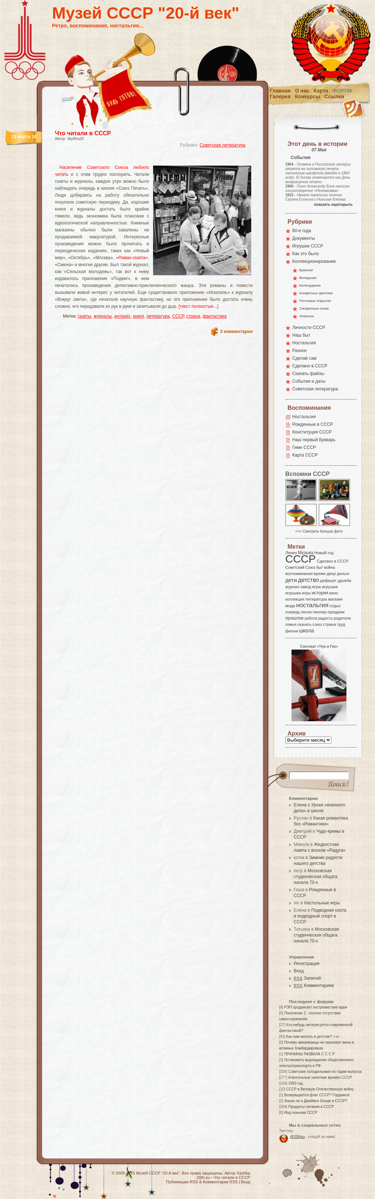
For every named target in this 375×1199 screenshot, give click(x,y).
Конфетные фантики (316, 293)
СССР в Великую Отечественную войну (319, 1089)
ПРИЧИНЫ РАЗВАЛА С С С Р (309, 1054)
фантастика (215, 316)
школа (306, 630)
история (320, 592)
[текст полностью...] (199, 306)
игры (306, 593)
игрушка (330, 587)
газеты (84, 316)
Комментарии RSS (220, 1182)
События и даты (308, 381)
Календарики (309, 285)
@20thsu (297, 1137)
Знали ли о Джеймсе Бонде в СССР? (316, 1101)
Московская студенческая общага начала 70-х (315, 876)
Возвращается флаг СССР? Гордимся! (317, 1095)
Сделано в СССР (309, 365)
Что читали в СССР (83, 133)
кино (333, 593)
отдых (335, 606)
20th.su (203, 1177)
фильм (291, 631)
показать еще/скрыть (333, 205)
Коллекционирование (314, 261)
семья (290, 624)
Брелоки (306, 270)
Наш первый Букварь (313, 439)
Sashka (243, 1173)
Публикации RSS (182, 1182)
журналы (103, 316)
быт (319, 567)
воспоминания (299, 573)
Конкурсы (307, 96)
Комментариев (314, 985)
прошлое (294, 618)
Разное (299, 350)
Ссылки (334, 96)
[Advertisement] (145, 159)
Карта (321, 91)
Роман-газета (131, 257)
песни (306, 612)
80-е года (301, 230)
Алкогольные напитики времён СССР (320, 1077)
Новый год (323, 553)
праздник (336, 612)
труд (341, 624)
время (320, 573)
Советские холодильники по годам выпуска (324, 1072)
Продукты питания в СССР (311, 1107)
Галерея (280, 96)
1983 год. (296, 1083)
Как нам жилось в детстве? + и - (313, 1037)
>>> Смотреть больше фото (319, 531)
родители (342, 618)
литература (158, 316)
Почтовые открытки (315, 301)
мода (290, 606)
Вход (299, 970)
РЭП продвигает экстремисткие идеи (315, 1007)
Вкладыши (307, 278)
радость (325, 618)
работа (311, 618)
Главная (280, 91)
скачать (304, 624)
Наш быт (301, 335)
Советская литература (222, 145)
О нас (302, 91)
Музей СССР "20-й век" (145, 13)
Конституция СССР (312, 432)
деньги (343, 573)
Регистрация (306, 963)
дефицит (328, 580)
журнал (292, 587)
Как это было (305, 253)
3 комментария (236, 331)
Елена (300, 804)
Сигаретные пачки (314, 308)
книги (138, 316)
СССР (178, 316)
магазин (335, 599)
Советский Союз (300, 567)
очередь (292, 612)
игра (316, 586)
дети (291, 580)
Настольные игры (322, 902)
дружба (344, 580)
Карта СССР (305, 455)
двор (331, 573)
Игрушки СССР (307, 246)
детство (308, 579)
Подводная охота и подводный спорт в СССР (320, 916)
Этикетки (306, 316)
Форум (342, 91)
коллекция (294, 599)
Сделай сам (304, 358)
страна (193, 316)
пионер (320, 612)
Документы (303, 238)
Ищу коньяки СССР (301, 1113)
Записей (307, 978)
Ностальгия (304, 342)
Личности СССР (308, 327)
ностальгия (312, 605)
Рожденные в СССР (312, 424)
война (329, 567)
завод (306, 587)
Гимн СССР (304, 447)
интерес (122, 316)
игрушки (293, 593)
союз (317, 624)
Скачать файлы (308, 373)
